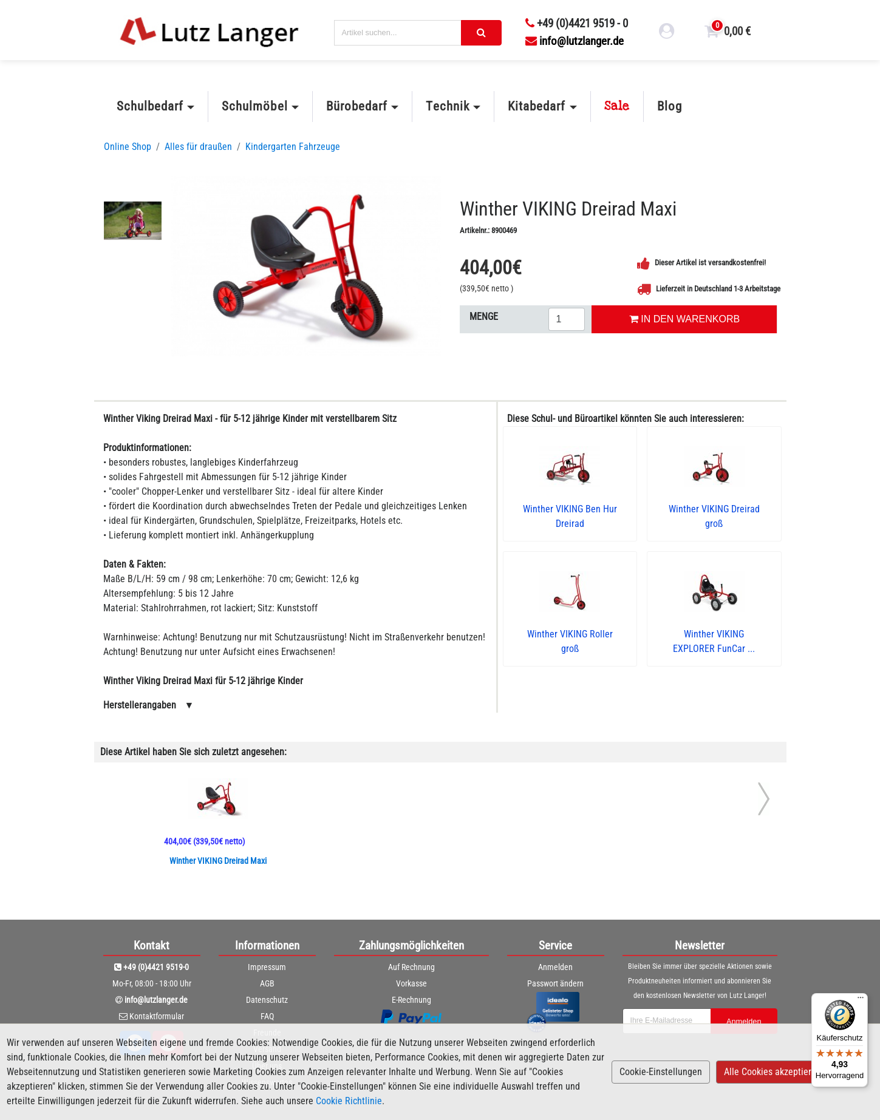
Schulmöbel (254, 106)
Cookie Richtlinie (349, 1101)
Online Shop (127, 146)
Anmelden (555, 967)
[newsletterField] (666, 1021)
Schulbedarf (150, 106)
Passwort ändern (555, 983)
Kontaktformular (156, 1016)
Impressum (267, 967)
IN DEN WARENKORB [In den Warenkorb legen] (684, 319)
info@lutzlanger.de (574, 41)
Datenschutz (267, 1000)
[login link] (667, 33)
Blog (669, 106)
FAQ (267, 1016)
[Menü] (860, 1000)
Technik (447, 106)
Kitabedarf (536, 106)
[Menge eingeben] (566, 319)
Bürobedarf (356, 106)
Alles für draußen (198, 146)
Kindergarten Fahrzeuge (292, 146)
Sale (617, 106)
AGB (267, 983)
